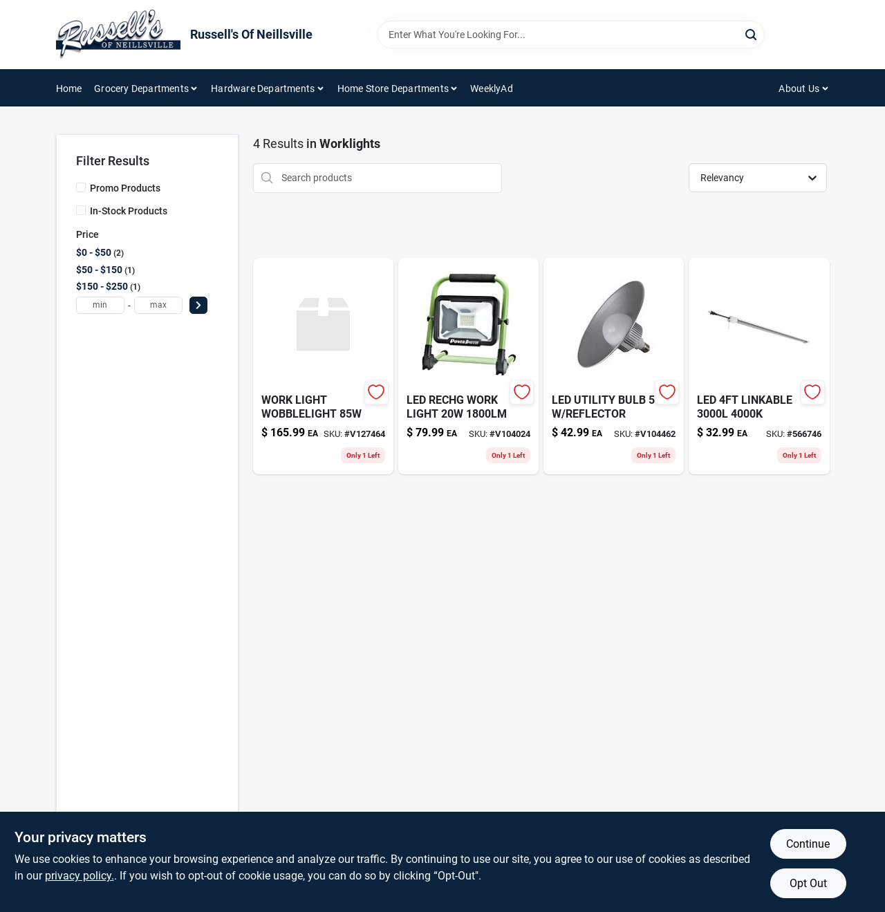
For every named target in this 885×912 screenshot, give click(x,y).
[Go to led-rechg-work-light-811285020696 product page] (468, 366)
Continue (808, 843)
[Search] (752, 33)
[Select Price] (198, 305)
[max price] (158, 305)
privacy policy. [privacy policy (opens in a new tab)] (79, 875)
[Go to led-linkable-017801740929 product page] (759, 366)
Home (69, 88)
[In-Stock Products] (81, 210)
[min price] (100, 305)
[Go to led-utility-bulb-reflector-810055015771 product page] (613, 366)
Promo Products (125, 188)
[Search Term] (571, 34)
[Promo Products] (81, 187)
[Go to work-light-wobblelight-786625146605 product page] (323, 366)
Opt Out (808, 883)
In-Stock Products (128, 210)
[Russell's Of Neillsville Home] (118, 34)
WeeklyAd (491, 88)
